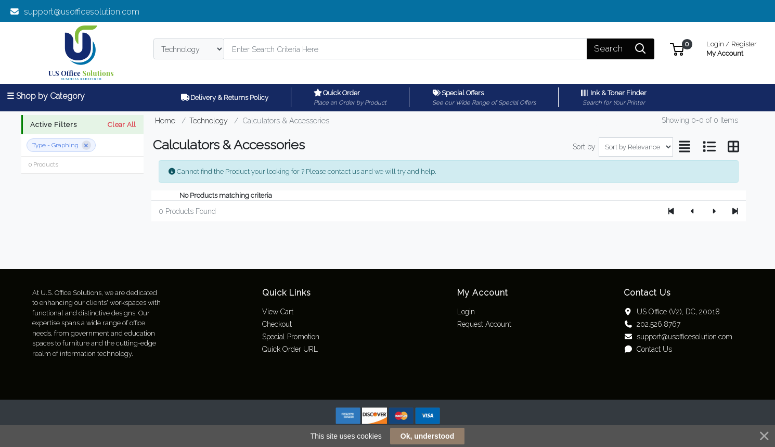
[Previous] (692, 211)
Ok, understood (427, 436)
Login (466, 312)
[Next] (714, 211)
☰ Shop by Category (46, 96)
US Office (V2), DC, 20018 (672, 312)
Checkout (277, 324)
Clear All (122, 125)
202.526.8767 (652, 324)
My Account (731, 47)
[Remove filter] (86, 145)
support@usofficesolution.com (74, 12)
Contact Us (648, 349)
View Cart (277, 312)
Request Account (484, 324)
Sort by (584, 147)
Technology (208, 120)
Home (165, 120)
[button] (677, 49)
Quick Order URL (290, 349)
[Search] (405, 49)
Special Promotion (290, 337)
